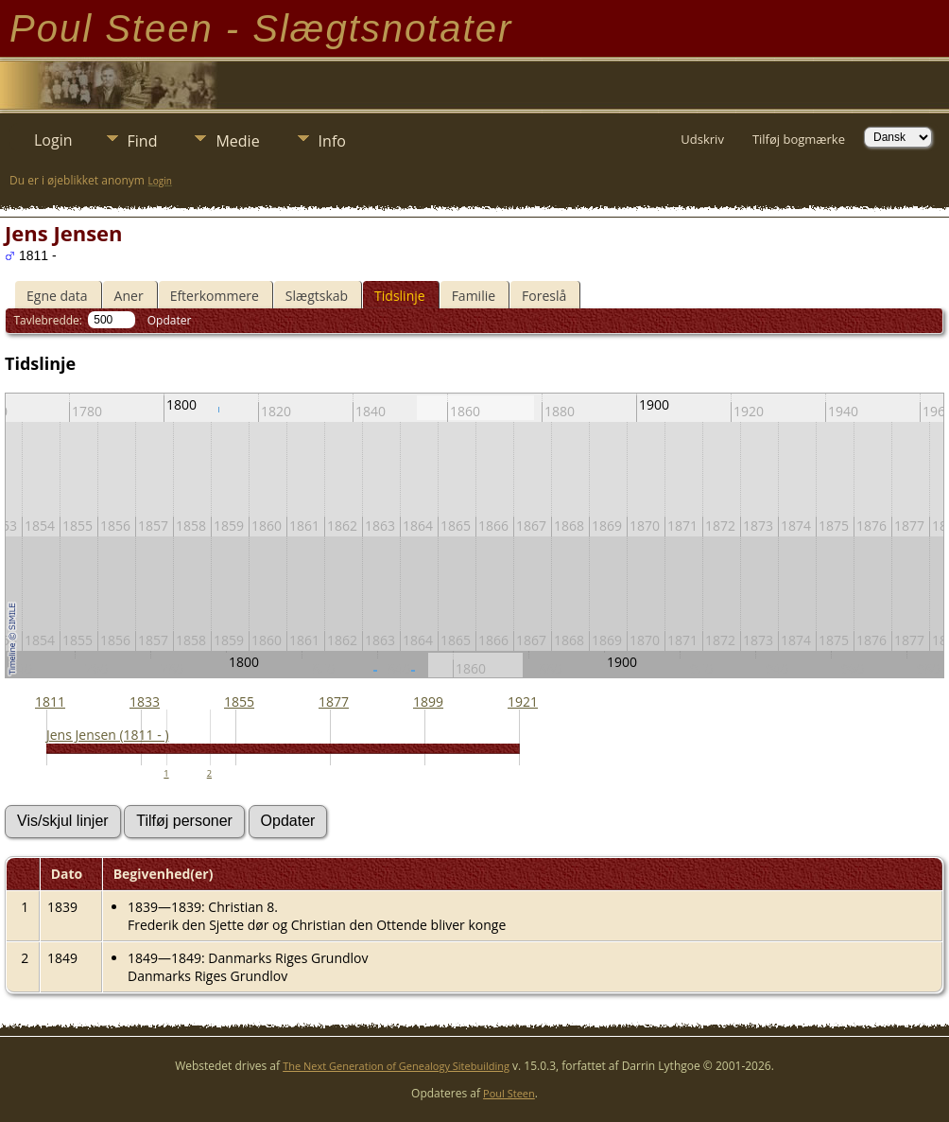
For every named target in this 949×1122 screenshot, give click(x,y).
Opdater (169, 320)
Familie (473, 296)
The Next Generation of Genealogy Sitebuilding (396, 1066)
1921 (523, 701)
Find (143, 141)
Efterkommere (214, 296)
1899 (428, 701)
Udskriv (702, 139)
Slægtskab (316, 296)
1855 (239, 701)
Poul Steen (509, 1093)
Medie (237, 141)
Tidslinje (399, 296)
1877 (334, 701)
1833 (144, 701)
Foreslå (544, 296)
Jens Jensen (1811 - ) (107, 735)
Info (332, 141)
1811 (50, 701)
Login (53, 140)
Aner (129, 296)
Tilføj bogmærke (798, 139)
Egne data (57, 296)
